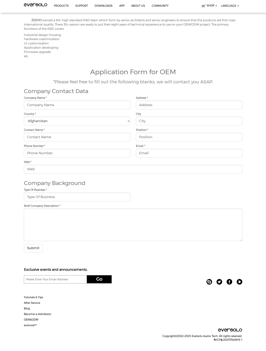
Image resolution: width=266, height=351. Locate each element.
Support (81, 5)
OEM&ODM (31, 319)
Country (30, 114)
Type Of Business (35, 190)
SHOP (209, 6)
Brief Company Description (42, 206)
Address (142, 98)
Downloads (104, 5)
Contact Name (34, 130)
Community (160, 5)
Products (61, 5)
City (138, 114)
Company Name (35, 98)
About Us (138, 5)
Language (230, 5)
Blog (27, 308)
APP (122, 5)
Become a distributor (37, 314)
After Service (32, 303)
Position (142, 130)
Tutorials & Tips (33, 297)
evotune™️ (30, 325)
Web (27, 162)
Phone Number (34, 146)
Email (140, 146)
